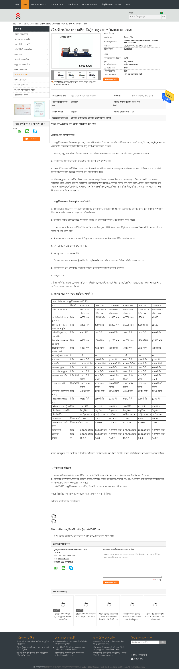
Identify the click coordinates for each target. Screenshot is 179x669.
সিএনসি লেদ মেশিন (21, 59)
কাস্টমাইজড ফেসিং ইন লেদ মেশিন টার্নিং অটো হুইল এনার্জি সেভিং (70, 654)
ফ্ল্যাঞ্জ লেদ (18, 54)
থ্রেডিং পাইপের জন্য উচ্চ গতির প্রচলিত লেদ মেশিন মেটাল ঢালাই (154, 617)
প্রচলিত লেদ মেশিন (31, 24)
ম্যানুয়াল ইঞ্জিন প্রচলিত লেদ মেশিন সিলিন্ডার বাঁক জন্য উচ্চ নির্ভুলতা (131, 617)
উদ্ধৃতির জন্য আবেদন (111, 4)
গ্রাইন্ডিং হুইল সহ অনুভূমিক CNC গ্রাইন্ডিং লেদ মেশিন (85, 615)
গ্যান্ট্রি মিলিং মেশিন (21, 95)
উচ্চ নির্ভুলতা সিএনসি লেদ (83, 536)
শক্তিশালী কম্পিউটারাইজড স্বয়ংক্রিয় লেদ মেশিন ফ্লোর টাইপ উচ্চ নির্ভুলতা (70, 648)
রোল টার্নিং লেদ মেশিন (22, 44)
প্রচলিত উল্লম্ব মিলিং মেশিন (104, 536)
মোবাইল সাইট (137, 659)
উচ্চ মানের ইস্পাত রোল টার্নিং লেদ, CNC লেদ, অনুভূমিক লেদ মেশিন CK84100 (108, 648)
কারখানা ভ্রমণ (57, 4)
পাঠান (162, 642)
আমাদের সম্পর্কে (39, 4)
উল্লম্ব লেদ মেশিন (20, 70)
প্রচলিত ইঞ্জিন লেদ (65, 536)
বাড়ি (17, 4)
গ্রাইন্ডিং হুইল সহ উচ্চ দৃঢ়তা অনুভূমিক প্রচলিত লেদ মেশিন (62, 617)
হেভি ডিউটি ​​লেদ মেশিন (23, 49)
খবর (128, 4)
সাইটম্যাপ (143, 655)
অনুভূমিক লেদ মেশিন (22, 65)
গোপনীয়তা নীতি (39, 667)
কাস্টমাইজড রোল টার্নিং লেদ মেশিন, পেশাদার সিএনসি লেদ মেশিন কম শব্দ (109, 654)
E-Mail (134, 655)
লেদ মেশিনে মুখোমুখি (22, 39)
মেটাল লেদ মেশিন (21, 34)
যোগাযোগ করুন (89, 4)
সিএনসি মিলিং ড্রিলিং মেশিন (24, 90)
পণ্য (25, 4)
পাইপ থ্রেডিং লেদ (20, 80)
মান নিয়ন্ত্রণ (73, 4)
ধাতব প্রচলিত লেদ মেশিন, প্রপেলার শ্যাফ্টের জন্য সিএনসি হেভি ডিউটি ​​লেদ (108, 617)
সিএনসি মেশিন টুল (21, 85)
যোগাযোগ (112, 79)
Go (163, 17)
